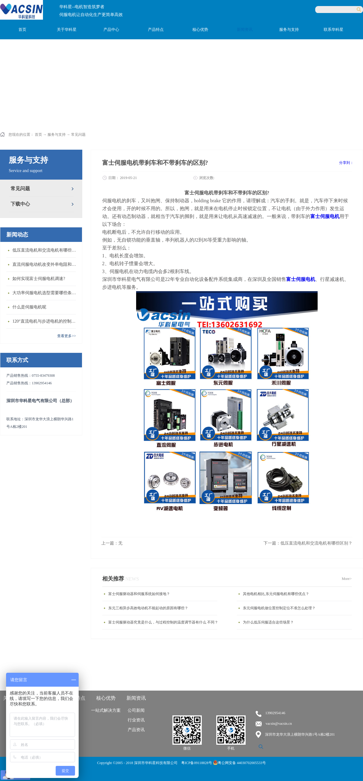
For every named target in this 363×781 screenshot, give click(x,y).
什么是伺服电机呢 (29, 307)
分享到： (346, 163)
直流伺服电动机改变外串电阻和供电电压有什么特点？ (45, 264)
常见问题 (78, 134)
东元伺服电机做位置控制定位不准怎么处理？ (279, 608)
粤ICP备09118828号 (197, 763)
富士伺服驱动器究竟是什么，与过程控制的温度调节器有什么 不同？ (163, 622)
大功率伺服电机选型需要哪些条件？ (45, 293)
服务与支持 (56, 134)
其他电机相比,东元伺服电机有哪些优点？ (276, 594)
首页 (22, 29)
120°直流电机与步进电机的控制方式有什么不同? (45, 321)
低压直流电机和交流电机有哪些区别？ (45, 250)
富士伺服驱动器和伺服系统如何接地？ (139, 594)
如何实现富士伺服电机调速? (38, 278)
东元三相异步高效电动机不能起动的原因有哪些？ (148, 608)
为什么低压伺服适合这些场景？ (268, 622)
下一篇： (307, 543)
